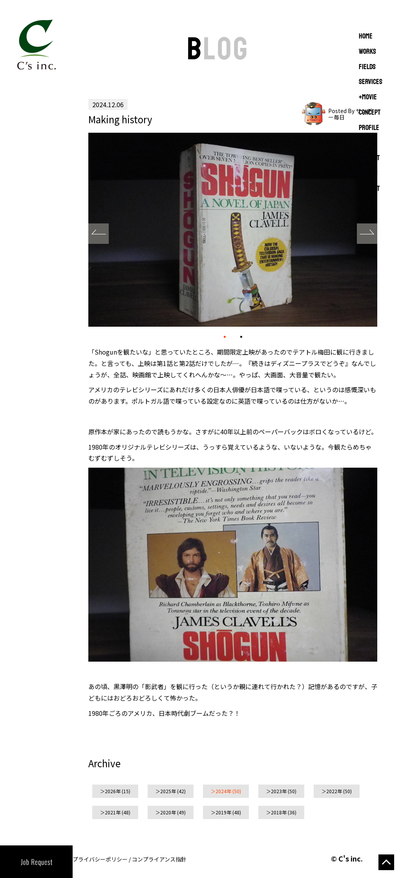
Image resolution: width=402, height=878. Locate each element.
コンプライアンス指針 (159, 859)
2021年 (113, 812)
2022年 (334, 791)
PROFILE (369, 128)
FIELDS (367, 67)
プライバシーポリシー (100, 859)
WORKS (367, 51)
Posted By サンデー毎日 (350, 114)
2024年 (223, 791)
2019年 (223, 812)
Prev (98, 233)
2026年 (113, 791)
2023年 (279, 791)
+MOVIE (368, 97)
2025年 (168, 791)
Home (366, 36)
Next (367, 233)
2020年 (168, 812)
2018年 (279, 812)
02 (241, 336)
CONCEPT (369, 112)
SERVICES (370, 82)
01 (224, 336)
